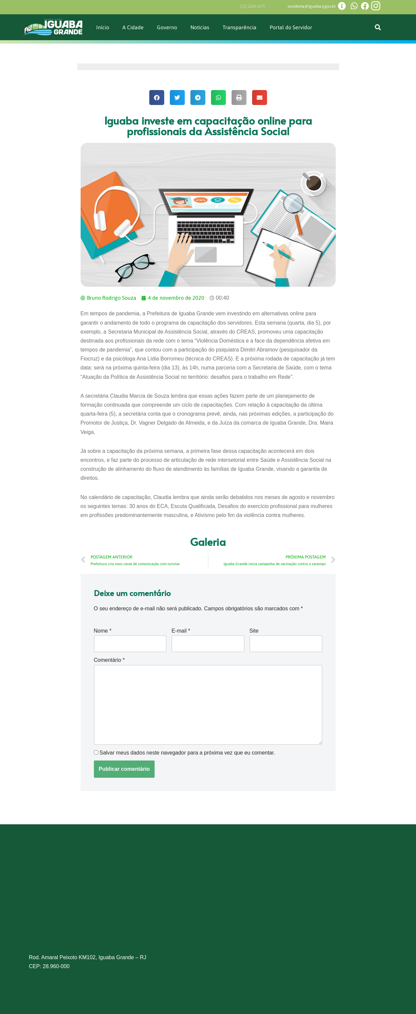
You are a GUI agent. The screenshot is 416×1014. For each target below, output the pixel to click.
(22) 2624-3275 (252, 6)
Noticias (200, 27)
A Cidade (133, 27)
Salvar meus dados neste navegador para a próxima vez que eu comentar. (187, 753)
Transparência (240, 27)
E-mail (181, 631)
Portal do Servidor (291, 27)
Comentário (109, 660)
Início (102, 27)
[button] (377, 27)
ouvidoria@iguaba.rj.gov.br (312, 6)
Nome (102, 631)
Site (254, 631)
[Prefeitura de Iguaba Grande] (208, 902)
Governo (167, 27)
